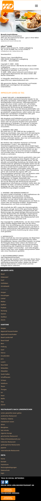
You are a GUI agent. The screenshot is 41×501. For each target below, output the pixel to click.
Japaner (3, 447)
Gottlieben (4, 283)
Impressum (5, 464)
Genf (2, 280)
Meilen (3, 301)
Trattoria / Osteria (7, 419)
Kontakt (3, 461)
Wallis (3, 398)
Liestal (3, 298)
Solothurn (4, 383)
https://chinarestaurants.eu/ (10, 439)
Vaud (2, 395)
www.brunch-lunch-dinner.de (11, 41)
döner (3, 424)
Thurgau (4, 389)
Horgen (3, 292)
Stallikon (4, 317)
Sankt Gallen (5, 374)
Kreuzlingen (5, 295)
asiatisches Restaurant (9, 416)
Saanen (3, 314)
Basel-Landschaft (7, 337)
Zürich (3, 320)
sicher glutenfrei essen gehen (11, 413)
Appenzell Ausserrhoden (9, 331)
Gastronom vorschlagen (8, 490)
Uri (2, 392)
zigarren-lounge (6, 433)
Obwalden (4, 371)
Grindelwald (5, 286)
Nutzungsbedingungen (9, 467)
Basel (3, 274)
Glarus (3, 353)
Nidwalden (4, 368)
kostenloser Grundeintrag (8, 498)
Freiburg (4, 346)
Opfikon (3, 305)
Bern (2, 343)
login (2, 473)
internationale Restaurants (10, 450)
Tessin (3, 386)
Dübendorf (4, 277)
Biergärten (4, 427)
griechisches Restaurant (9, 436)
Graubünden (5, 356)
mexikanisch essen (7, 422)
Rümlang (4, 311)
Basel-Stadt (5, 340)
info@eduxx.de (6, 51)
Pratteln (3, 308)
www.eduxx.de (18, 51)
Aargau (3, 328)
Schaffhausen (5, 377)
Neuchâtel (4, 365)
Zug (2, 402)
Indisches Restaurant (8, 442)
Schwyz (3, 380)
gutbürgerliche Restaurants (10, 445)
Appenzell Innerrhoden (9, 334)
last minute (5, 430)
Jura (2, 359)
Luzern (3, 362)
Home (3, 459)
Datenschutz (5, 470)
